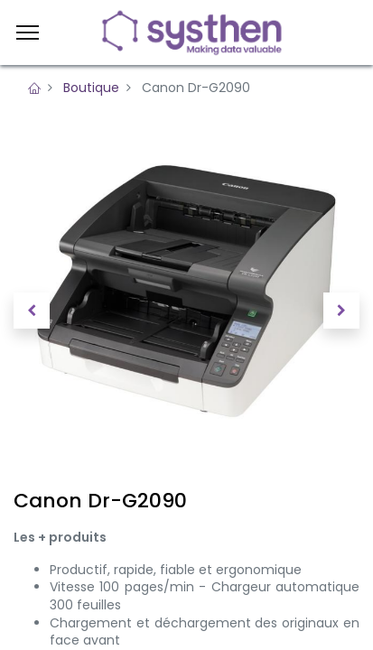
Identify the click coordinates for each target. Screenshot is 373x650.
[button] (32, 310)
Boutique (91, 88)
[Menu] (27, 32)
